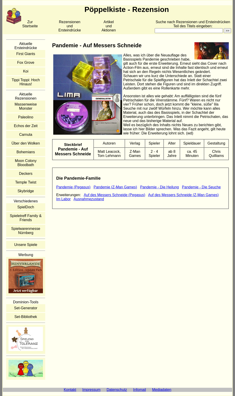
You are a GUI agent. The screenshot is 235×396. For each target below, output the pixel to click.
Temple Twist (25, 182)
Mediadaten (161, 390)
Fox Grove (25, 62)
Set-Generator (25, 308)
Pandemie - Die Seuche (201, 187)
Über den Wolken (25, 143)
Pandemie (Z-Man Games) (115, 187)
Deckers (26, 174)
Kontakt (70, 390)
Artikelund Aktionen (108, 26)
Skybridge (25, 191)
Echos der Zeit (25, 126)
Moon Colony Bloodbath (25, 163)
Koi (25, 71)
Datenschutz (116, 390)
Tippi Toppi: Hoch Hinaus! (26, 82)
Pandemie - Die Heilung (159, 187)
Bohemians (26, 152)
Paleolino (25, 117)
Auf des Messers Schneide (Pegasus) (114, 195)
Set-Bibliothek (25, 317)
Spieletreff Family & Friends (26, 218)
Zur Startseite (30, 24)
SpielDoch (25, 207)
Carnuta (25, 135)
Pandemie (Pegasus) (73, 187)
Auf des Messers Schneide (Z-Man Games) (183, 195)
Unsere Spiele (25, 245)
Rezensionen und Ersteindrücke (70, 26)
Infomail (139, 390)
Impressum (91, 390)
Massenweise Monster (26, 106)
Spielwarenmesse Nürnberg (25, 231)
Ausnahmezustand (89, 199)
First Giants (25, 54)
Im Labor (63, 199)
